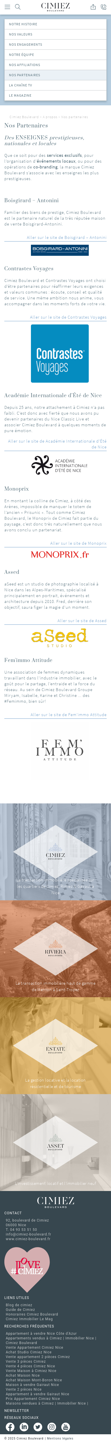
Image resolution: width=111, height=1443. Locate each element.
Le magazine (20, 95)
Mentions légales (60, 1438)
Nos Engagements (25, 44)
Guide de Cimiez (20, 1310)
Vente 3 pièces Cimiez (26, 1361)
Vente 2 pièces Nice (24, 1389)
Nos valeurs (20, 34)
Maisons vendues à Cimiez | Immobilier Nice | (47, 1403)
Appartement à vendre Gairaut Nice (37, 1394)
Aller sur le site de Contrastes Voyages (68, 317)
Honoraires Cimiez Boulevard (32, 1314)
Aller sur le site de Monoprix (78, 543)
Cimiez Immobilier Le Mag (29, 1319)
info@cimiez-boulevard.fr (28, 1234)
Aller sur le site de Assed (82, 620)
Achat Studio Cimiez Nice (29, 1352)
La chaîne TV (20, 85)
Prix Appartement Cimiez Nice (33, 1399)
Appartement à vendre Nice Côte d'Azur (41, 1334)
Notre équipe (21, 54)
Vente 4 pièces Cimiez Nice (30, 1366)
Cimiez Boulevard (24, 117)
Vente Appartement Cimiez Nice (34, 1348)
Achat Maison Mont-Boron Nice (34, 1380)
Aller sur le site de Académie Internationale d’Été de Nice (57, 444)
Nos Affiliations (24, 65)
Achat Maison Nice (23, 1375)
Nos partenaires (24, 75)
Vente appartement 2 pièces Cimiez (38, 1357)
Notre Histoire (23, 24)
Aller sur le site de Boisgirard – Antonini (67, 237)
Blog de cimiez (19, 1305)
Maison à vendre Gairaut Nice (32, 1385)
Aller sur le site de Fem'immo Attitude (69, 714)
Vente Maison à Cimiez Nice (31, 1371)
